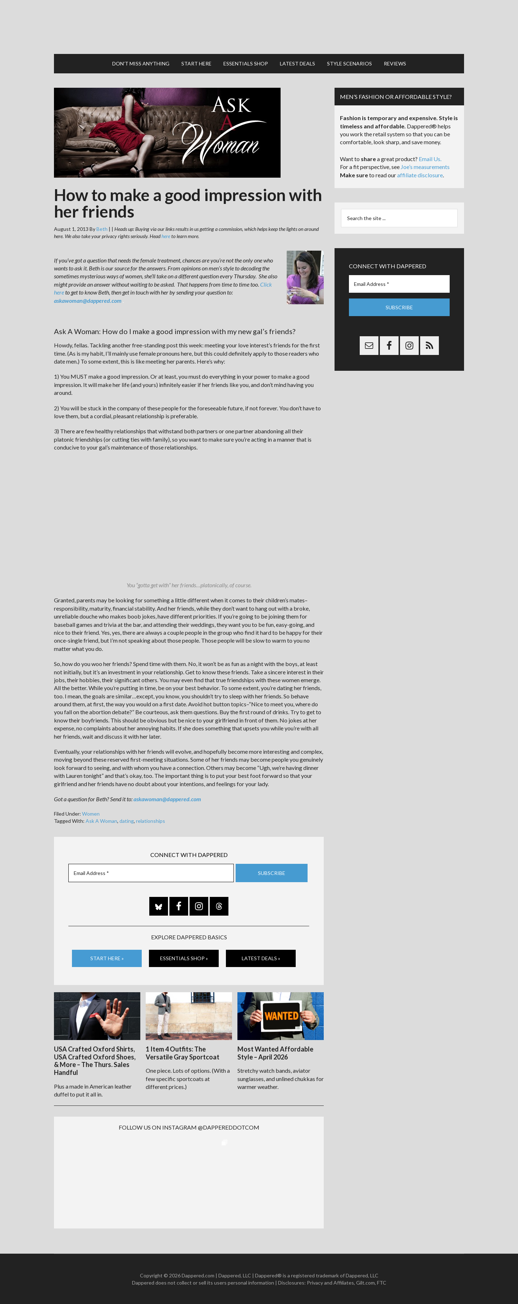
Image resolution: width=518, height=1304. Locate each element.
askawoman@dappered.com (88, 300)
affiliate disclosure (420, 175)
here (166, 236)
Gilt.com (365, 1283)
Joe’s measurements (425, 166)
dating (126, 821)
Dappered (259, 27)
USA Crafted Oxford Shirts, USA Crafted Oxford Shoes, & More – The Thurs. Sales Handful (95, 1060)
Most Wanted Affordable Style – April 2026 (275, 1053)
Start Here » (107, 958)
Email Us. (430, 158)
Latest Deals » (261, 958)
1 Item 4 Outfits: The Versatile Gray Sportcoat (182, 1053)
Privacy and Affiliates (330, 1283)
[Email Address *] (151, 873)
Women (91, 814)
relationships (150, 821)
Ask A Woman (101, 821)
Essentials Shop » (184, 958)
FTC (381, 1283)
